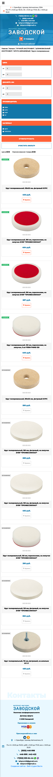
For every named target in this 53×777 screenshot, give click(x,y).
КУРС (6, 110)
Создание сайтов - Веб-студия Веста (26, 766)
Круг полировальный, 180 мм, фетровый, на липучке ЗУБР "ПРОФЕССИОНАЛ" (26, 451)
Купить (26, 200)
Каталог (12, 49)
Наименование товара (22, 152)
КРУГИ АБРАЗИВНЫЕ (22, 51)
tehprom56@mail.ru (28, 25)
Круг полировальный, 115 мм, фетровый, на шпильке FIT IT (26, 662)
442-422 (32, 21)
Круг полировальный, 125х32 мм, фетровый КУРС (26, 188)
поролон (7, 131)
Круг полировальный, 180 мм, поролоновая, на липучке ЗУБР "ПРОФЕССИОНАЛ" (26, 241)
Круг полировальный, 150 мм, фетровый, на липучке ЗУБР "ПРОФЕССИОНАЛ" (26, 504)
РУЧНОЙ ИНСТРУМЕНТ (25, 49)
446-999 (24, 21)
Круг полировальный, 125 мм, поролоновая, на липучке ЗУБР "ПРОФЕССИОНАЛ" (26, 557)
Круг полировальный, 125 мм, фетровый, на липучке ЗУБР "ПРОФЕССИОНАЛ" (26, 609)
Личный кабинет (26, 44)
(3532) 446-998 (27, 18)
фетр (6, 129)
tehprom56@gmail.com (28, 23)
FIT (5, 115)
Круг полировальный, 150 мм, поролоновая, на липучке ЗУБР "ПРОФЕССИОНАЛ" (26, 293)
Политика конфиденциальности (26, 713)
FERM (6, 107)
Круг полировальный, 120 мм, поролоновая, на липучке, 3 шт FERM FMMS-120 (26, 346)
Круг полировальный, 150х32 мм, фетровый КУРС (26, 399)
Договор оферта (26, 716)
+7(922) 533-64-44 (25, 16)
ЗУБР (6, 112)
